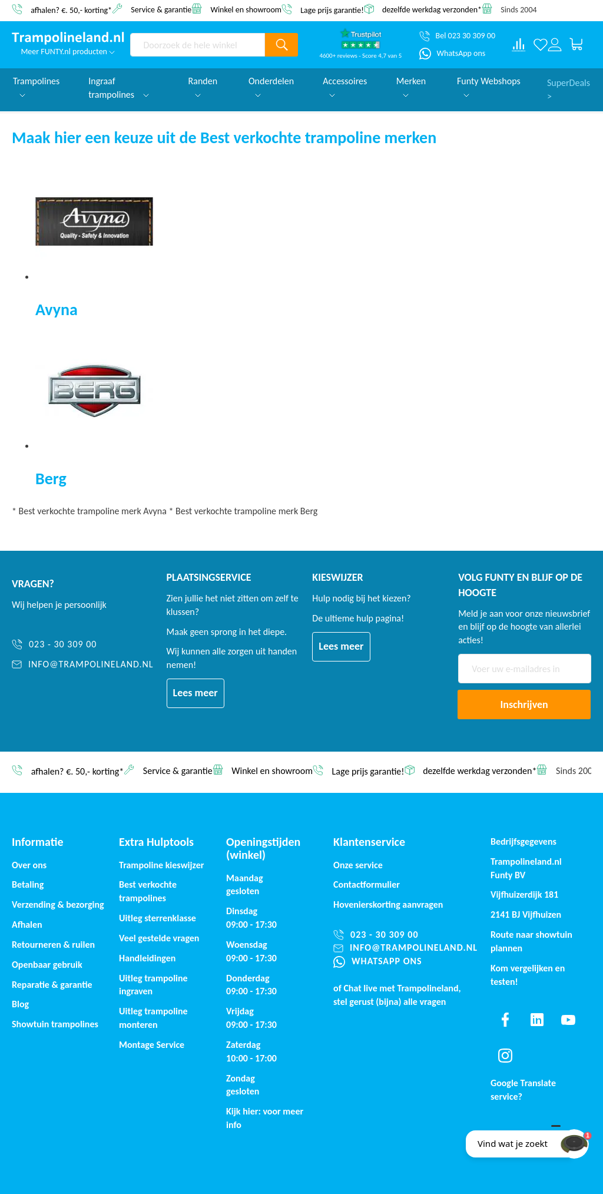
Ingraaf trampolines (118, 87)
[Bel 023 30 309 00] (457, 36)
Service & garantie (161, 9)
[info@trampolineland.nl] (83, 665)
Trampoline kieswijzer (161, 865)
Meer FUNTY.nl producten (68, 52)
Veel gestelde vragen (159, 938)
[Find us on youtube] (568, 1019)
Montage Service (151, 1044)
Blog (20, 1004)
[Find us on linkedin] (537, 1019)
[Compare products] (519, 44)
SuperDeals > (568, 87)
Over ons (29, 865)
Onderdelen (271, 86)
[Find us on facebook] (505, 1019)
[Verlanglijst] (541, 44)
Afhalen (27, 924)
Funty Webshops (489, 86)
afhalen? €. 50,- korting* (71, 10)
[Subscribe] (524, 704)
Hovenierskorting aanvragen (388, 904)
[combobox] (198, 45)
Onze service (358, 865)
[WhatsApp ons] (452, 53)
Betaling (28, 884)
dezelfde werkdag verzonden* (432, 10)
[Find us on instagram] (505, 1055)
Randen (203, 86)
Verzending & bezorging (58, 904)
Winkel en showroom (245, 9)
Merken (411, 86)
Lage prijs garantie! (332, 10)
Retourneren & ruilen (53, 944)
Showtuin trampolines (55, 1024)
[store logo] (68, 38)
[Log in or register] (555, 44)
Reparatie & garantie (52, 984)
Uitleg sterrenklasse (157, 918)
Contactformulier (366, 884)
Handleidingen (147, 958)
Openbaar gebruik (47, 964)
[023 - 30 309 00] (83, 644)
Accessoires (345, 86)
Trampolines (36, 86)
